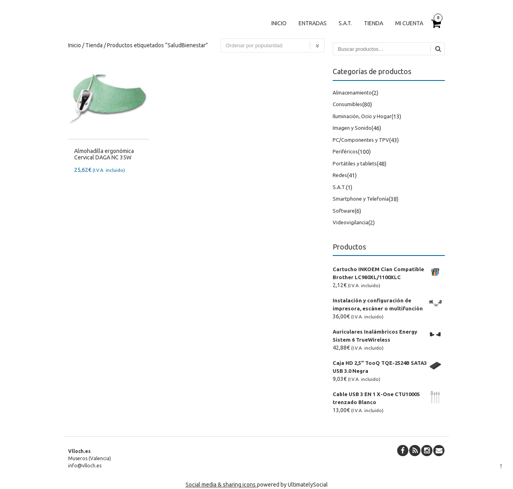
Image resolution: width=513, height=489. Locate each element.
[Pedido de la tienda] (272, 45)
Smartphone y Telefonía (361, 198)
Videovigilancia (350, 222)
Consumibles (347, 104)
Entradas (313, 23)
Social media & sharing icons (221, 484)
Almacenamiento (352, 92)
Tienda (373, 23)
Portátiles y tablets (355, 163)
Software (344, 210)
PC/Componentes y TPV (361, 140)
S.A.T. (345, 23)
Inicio (279, 23)
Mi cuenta (409, 23)
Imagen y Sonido (352, 128)
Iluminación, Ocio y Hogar (362, 116)
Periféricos (345, 151)
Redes (340, 175)
